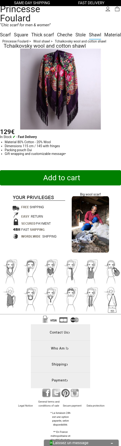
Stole (80, 35)
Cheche (64, 35)
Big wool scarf (90, 194)
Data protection (96, 405)
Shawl (95, 35)
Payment (59, 380)
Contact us (59, 332)
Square (21, 35)
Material (112, 35)
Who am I (59, 348)
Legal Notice (25, 405)
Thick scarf (42, 35)
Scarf (5, 35)
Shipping (59, 364)
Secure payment (72, 405)
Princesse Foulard (20, 14)
